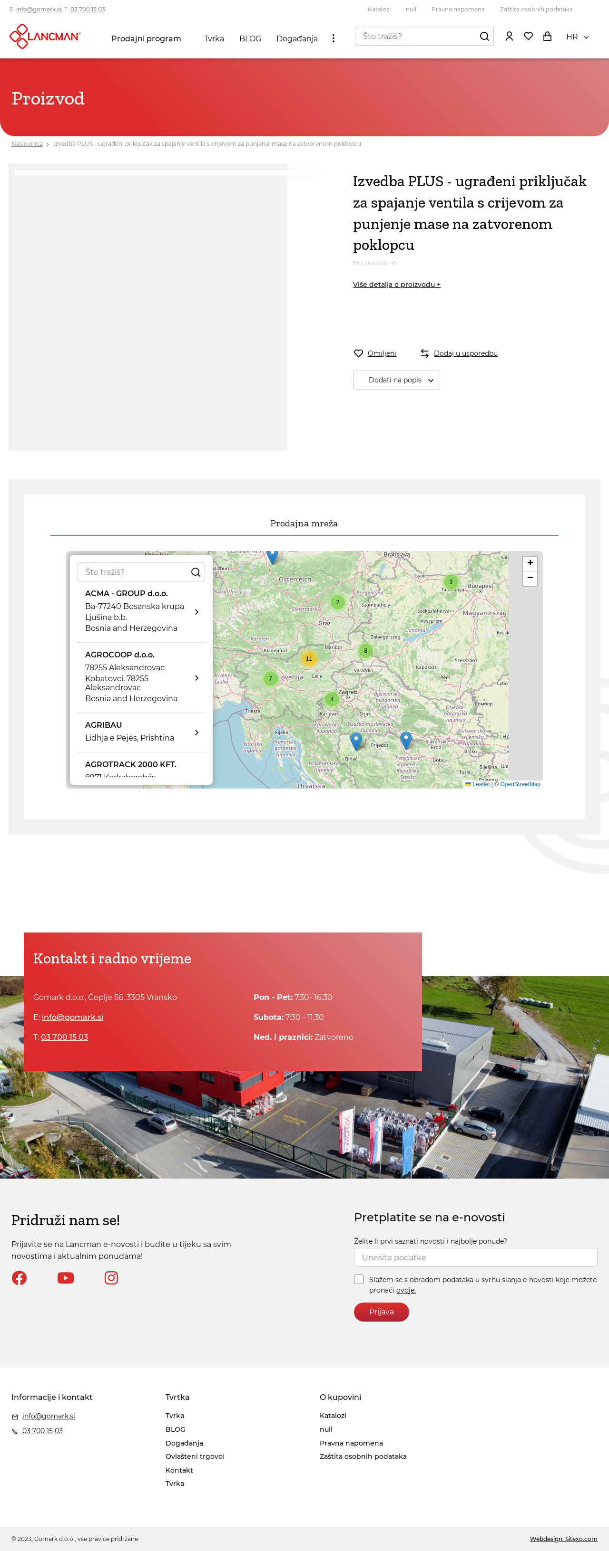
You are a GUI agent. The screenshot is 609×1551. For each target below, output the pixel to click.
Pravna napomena (458, 9)
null (411, 9)
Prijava (381, 1311)
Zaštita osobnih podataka (536, 9)
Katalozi (379, 9)
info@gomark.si (38, 9)
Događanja (297, 38)
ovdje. (406, 1290)
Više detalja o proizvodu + (397, 284)
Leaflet (477, 784)
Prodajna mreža (304, 523)
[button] (272, 555)
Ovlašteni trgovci (195, 1456)
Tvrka (214, 38)
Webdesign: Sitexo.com (564, 1538)
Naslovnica (27, 143)
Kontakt (179, 1470)
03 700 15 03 (87, 9)
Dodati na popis (404, 380)
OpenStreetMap (520, 784)
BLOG (250, 38)
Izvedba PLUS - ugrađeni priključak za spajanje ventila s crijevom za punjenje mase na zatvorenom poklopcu (207, 143)
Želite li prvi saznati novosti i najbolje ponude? (430, 1241)
